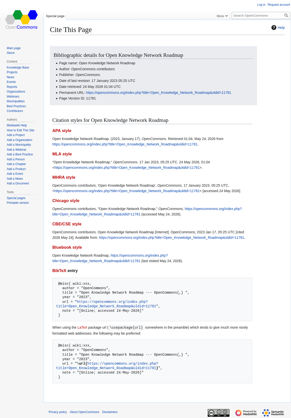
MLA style (62, 154)
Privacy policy (58, 412)
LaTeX (82, 327)
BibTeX (59, 270)
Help (277, 27)
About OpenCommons (84, 412)
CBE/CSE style (67, 224)
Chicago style (65, 200)
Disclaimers (110, 412)
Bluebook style (67, 247)
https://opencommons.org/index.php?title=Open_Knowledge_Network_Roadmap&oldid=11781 (158, 93)
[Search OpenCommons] (261, 15)
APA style (61, 130)
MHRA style (63, 177)
